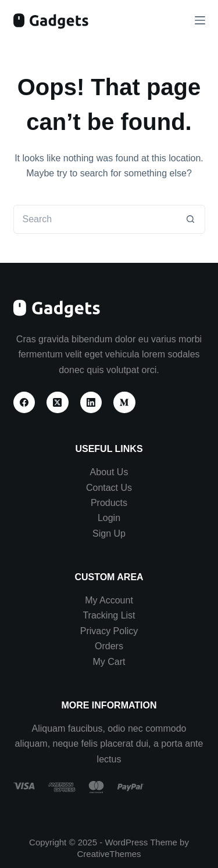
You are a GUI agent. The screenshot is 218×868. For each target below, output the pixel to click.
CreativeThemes (109, 854)
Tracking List (109, 615)
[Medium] (124, 403)
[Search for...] (94, 219)
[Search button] (190, 219)
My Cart (108, 662)
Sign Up (109, 533)
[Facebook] (24, 403)
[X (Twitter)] (58, 403)
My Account (109, 600)
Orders (109, 646)
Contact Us (109, 488)
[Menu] (200, 20)
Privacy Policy (109, 631)
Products (109, 503)
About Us (109, 472)
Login (109, 518)
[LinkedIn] (91, 403)
